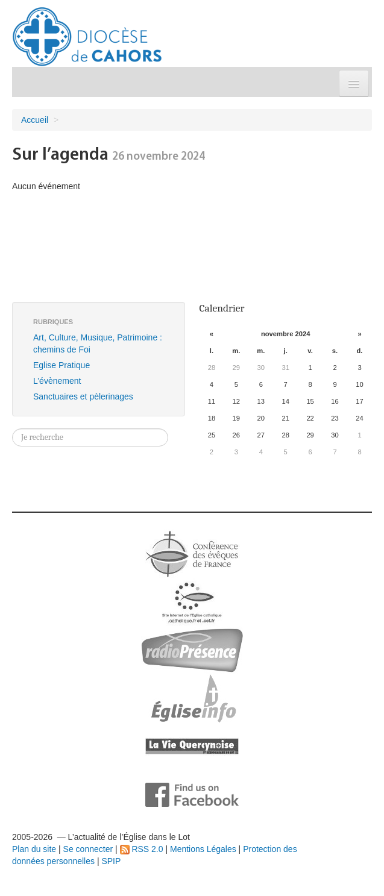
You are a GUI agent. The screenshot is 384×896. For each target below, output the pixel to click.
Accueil (34, 120)
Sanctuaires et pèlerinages (83, 396)
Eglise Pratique (61, 365)
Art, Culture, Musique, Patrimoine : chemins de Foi (97, 343)
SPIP (111, 861)
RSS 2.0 (141, 849)
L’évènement (57, 381)
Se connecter (88, 849)
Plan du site (34, 849)
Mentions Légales (203, 849)
